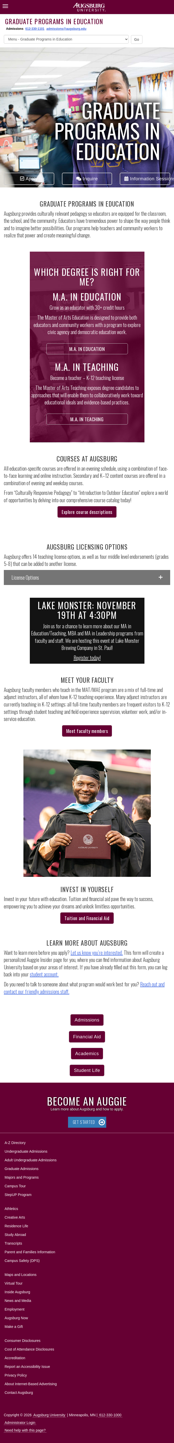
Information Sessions (147, 178)
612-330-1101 (35, 29)
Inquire (87, 178)
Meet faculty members (87, 731)
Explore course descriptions (87, 512)
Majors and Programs (21, 1176)
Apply (29, 178)
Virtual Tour (13, 1283)
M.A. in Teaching (86, 419)
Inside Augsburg (17, 1292)
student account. (44, 974)
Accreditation (15, 1358)
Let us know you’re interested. (97, 952)
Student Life (87, 1070)
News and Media (18, 1301)
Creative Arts (15, 1217)
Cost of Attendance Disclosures (29, 1349)
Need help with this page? (25, 1430)
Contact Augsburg (19, 1393)
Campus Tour (15, 1186)
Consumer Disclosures (23, 1341)
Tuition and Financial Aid (87, 918)
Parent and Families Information (30, 1252)
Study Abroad (15, 1235)
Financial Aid (87, 1036)
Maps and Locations (20, 1275)
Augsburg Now (16, 1318)
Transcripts (13, 1243)
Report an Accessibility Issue (27, 1367)
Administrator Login (20, 1423)
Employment (14, 1309)
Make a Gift (14, 1327)
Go (136, 39)
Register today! (87, 657)
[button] (87, 577)
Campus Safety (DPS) (22, 1261)
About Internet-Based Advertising (31, 1384)
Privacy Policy (16, 1375)
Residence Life (16, 1226)
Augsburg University (49, 1415)
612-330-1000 (110, 1415)
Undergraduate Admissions (26, 1151)
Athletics (11, 1209)
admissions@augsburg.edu (66, 29)
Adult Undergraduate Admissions (31, 1160)
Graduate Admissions (21, 1169)
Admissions (87, 1020)
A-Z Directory (15, 1143)
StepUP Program (18, 1195)
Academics (87, 1053)
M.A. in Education (87, 348)
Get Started (84, 1122)
